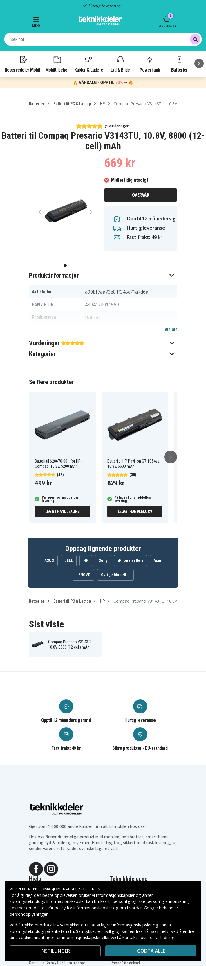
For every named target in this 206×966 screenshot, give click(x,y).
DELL (68, 560)
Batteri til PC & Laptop (72, 103)
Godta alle (151, 951)
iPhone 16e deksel (125, 962)
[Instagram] (51, 868)
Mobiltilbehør (57, 63)
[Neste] (199, 63)
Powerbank (150, 63)
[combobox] (103, 39)
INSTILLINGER (55, 951)
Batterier (179, 63)
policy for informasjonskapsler (83, 907)
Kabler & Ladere (88, 63)
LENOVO (83, 574)
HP (102, 103)
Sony (103, 560)
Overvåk (140, 195)
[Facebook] (36, 868)
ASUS (49, 560)
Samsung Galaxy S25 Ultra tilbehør (57, 962)
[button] (103, 275)
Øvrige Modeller (115, 574)
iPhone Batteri (130, 560)
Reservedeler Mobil (22, 63)
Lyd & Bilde (120, 63)
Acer (157, 560)
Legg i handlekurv (62, 511)
